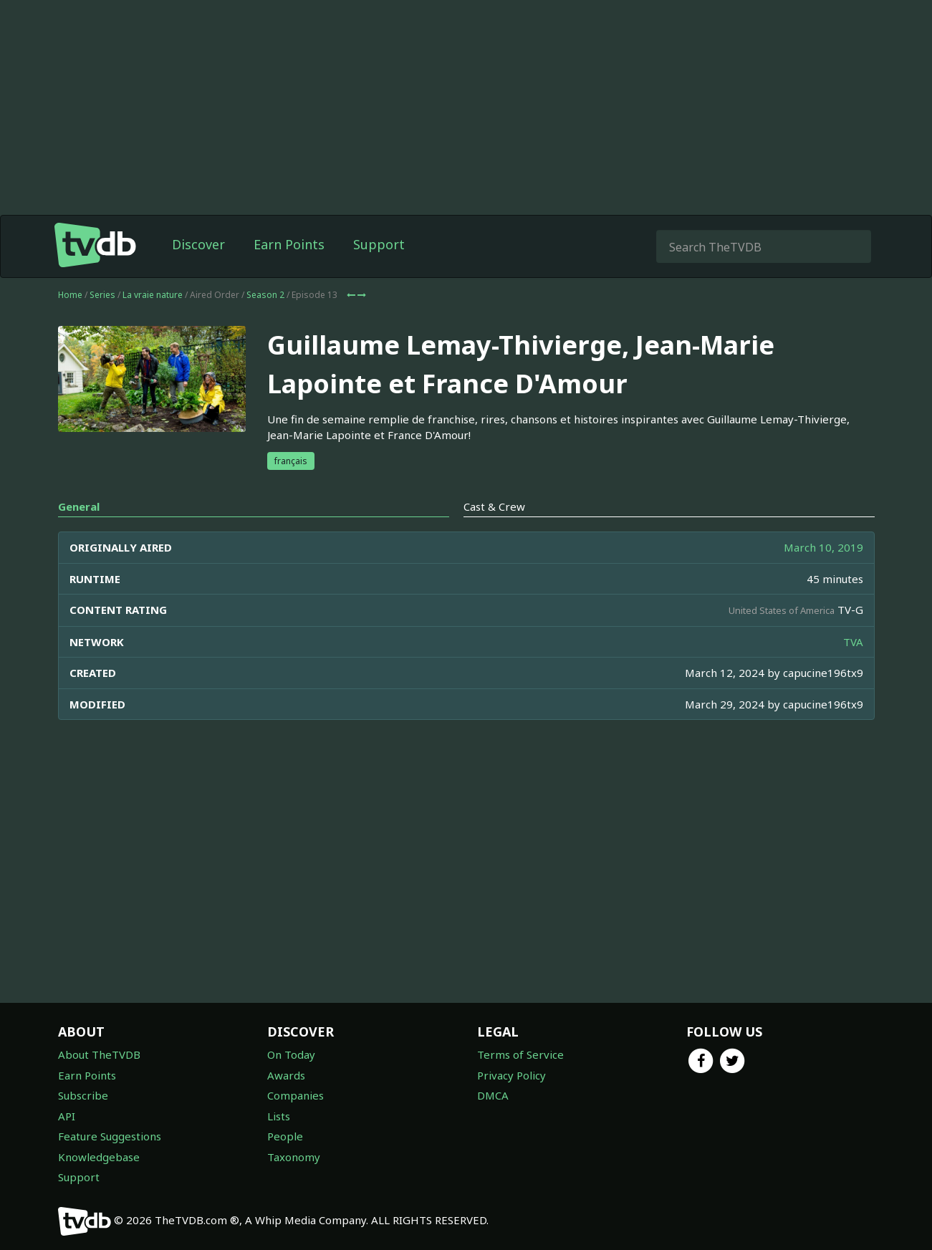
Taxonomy (293, 1157)
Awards (286, 1075)
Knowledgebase (99, 1157)
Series (102, 295)
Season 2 (265, 295)
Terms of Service (520, 1054)
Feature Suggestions (109, 1136)
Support (379, 244)
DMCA (493, 1095)
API (66, 1116)
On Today (291, 1054)
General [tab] (79, 506)
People (285, 1136)
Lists (278, 1116)
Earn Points (289, 244)
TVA (853, 642)
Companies (295, 1095)
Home (70, 295)
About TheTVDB (99, 1054)
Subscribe (83, 1095)
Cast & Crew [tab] (494, 506)
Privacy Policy (511, 1075)
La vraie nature (152, 295)
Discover (198, 244)
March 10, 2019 (823, 547)
